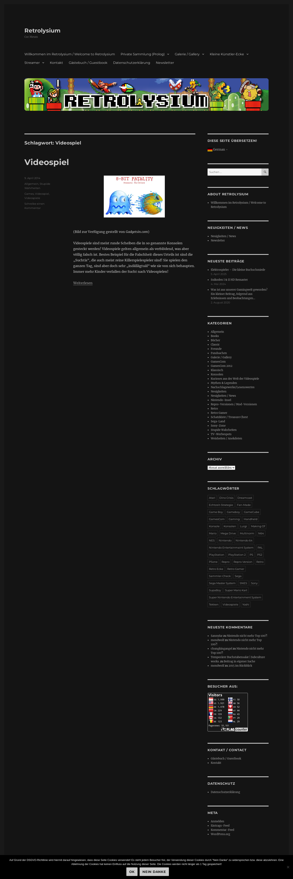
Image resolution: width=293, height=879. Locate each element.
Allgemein (31, 183)
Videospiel (46, 162)
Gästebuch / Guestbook (88, 63)
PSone (213, 561)
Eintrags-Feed (220, 825)
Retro (214, 408)
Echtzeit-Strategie (221, 504)
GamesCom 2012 (221, 366)
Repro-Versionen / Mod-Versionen (234, 404)
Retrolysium (42, 30)
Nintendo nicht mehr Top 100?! (247, 636)
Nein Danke (154, 872)
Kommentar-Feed (222, 830)
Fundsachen (219, 353)
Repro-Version (243, 561)
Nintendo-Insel (221, 400)
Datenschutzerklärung (131, 63)
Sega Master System (222, 583)
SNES (243, 583)
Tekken (214, 604)
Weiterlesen (83, 283)
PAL (260, 547)
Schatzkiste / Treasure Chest (229, 417)
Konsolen (217, 374)
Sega (238, 576)
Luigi (243, 526)
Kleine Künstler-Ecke (227, 54)
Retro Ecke (216, 568)
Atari (212, 497)
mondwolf (217, 640)
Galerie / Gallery (187, 54)
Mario (212, 533)
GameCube (251, 512)
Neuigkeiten (218, 391)
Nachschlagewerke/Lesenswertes (233, 387)
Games (29, 193)
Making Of (258, 526)
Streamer (32, 63)
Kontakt (56, 63)
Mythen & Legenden (224, 383)
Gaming (234, 519)
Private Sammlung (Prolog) (143, 54)
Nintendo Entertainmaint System (231, 547)
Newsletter (165, 63)
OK (132, 872)
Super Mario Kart (236, 590)
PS (251, 554)
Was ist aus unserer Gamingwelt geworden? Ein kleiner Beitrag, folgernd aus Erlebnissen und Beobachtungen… (239, 294)
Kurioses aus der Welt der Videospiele (235, 378)
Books (215, 336)
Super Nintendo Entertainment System (235, 597)
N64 (261, 533)
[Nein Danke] (288, 867)
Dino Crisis (226, 497)
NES (212, 540)
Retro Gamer (219, 413)
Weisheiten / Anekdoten (226, 438)
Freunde (216, 349)
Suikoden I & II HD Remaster (229, 279)
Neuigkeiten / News (223, 236)
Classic (215, 344)
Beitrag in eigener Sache (239, 661)
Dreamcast (244, 497)
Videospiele (32, 198)
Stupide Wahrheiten (224, 430)
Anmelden (217, 821)
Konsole (214, 526)
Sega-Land (218, 421)
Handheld (250, 519)
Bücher (215, 340)
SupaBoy (215, 590)
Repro (226, 561)
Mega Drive (228, 533)
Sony (254, 583)
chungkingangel (221, 648)
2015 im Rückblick (240, 665)
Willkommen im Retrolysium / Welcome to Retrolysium (69, 54)
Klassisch (217, 370)
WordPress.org (220, 834)
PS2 (259, 554)
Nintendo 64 (244, 540)
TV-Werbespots (221, 434)
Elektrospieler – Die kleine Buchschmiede (238, 270)
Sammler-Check (220, 576)
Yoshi (245, 604)
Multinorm (247, 533)
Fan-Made (244, 504)
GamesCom (218, 361)
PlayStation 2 (237, 554)
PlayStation (216, 554)
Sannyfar (217, 636)
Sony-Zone (218, 425)
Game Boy (216, 512)
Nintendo (225, 540)
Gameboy (233, 512)
